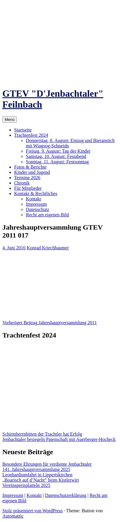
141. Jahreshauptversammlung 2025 (36, 469)
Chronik (21, 182)
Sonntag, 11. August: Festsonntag (57, 161)
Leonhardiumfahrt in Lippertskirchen (37, 474)
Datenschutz (37, 209)
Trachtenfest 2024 (31, 135)
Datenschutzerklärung (65, 495)
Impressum (36, 204)
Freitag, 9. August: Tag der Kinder (58, 151)
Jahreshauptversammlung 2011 (49, 322)
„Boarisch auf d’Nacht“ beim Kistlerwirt (40, 480)
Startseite (23, 129)
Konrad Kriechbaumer (48, 247)
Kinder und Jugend (32, 172)
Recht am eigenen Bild (47, 214)
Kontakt (33, 198)
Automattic (13, 515)
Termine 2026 (27, 177)
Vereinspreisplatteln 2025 (26, 485)
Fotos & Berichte (30, 166)
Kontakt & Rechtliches (35, 193)
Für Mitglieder (28, 188)
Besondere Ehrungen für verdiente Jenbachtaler (47, 464)
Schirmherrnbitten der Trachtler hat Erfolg (42, 434)
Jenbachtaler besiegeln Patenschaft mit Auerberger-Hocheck (59, 439)
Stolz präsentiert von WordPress (32, 510)
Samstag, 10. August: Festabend (56, 156)
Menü (9, 119)
